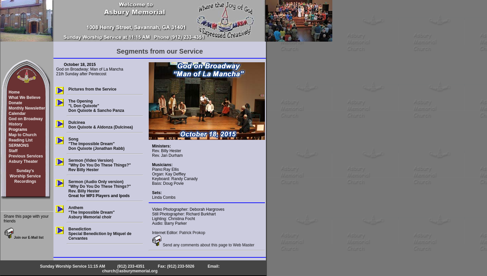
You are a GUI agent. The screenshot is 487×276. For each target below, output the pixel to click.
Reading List (21, 140)
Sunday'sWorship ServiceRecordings (25, 176)
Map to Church (23, 135)
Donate (15, 103)
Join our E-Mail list (23, 237)
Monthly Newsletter (27, 108)
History (15, 124)
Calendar (17, 113)
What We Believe (25, 97)
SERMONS (19, 145)
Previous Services (26, 156)
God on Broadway (26, 119)
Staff (13, 150)
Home (14, 92)
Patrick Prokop (192, 232)
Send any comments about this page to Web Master (203, 245)
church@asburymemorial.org (129, 271)
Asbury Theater (23, 161)
